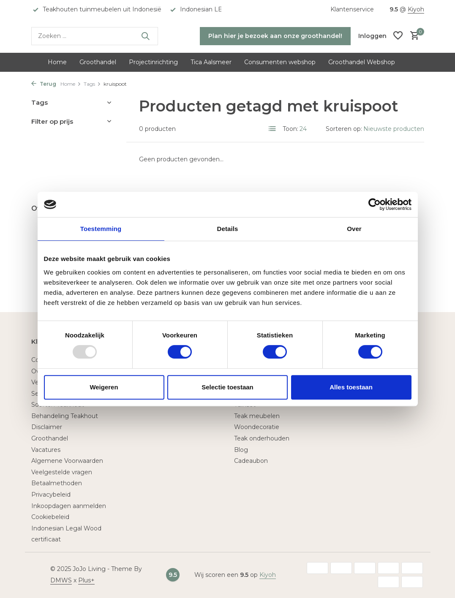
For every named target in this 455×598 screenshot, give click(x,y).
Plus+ (86, 580)
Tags (92, 84)
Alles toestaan (351, 387)
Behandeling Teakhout (64, 416)
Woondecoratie (256, 427)
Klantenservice (352, 9)
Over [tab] (354, 228)
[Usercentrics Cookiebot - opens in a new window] (374, 204)
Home (57, 62)
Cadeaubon (251, 461)
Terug (43, 84)
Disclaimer (46, 427)
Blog (241, 450)
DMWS (61, 580)
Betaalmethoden (56, 483)
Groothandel (97, 62)
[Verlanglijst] (398, 36)
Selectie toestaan (227, 387)
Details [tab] (227, 228)
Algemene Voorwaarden (67, 461)
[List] (272, 129)
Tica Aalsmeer (211, 62)
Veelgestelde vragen (61, 472)
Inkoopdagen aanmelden (68, 506)
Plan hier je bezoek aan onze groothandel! (275, 36)
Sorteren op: (344, 129)
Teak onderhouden (261, 438)
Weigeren (104, 387)
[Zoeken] (94, 36)
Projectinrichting (153, 62)
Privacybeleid (51, 494)
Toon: (290, 129)
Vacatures (45, 450)
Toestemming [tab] (101, 228)
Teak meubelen (257, 416)
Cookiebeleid (50, 517)
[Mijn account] (372, 36)
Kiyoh (416, 9)
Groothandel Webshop (361, 62)
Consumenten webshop (280, 62)
